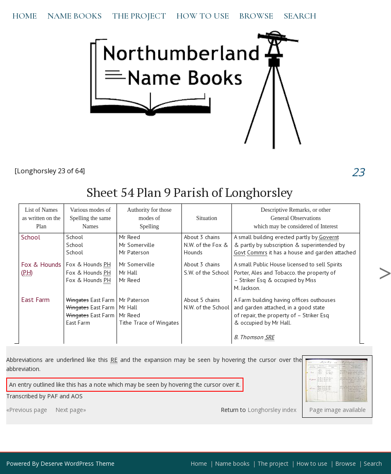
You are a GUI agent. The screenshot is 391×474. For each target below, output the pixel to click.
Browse (256, 16)
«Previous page (26, 410)
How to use (202, 16)
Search (300, 16)
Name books (74, 16)
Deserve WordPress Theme (77, 463)
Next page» (70, 410)
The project (139, 16)
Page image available (337, 410)
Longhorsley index (272, 410)
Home (24, 16)
